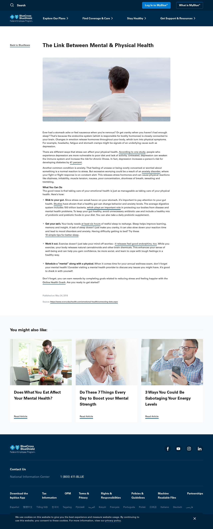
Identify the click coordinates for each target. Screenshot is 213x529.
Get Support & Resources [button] (178, 18)
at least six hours (91, 223)
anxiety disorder (151, 171)
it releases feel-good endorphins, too (136, 243)
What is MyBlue (189, 5)
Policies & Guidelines (138, 495)
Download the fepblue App (19, 495)
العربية (91, 507)
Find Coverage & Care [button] (98, 18)
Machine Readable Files (167, 495)
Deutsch (177, 507)
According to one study (132, 151)
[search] (33, 5)
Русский (80, 507)
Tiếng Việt (42, 507)
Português (129, 507)
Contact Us (18, 469)
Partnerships (195, 493)
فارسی (189, 507)
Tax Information (49, 495)
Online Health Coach (54, 282)
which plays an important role (104, 207)
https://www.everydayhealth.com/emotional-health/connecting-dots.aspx (84, 301)
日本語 (153, 507)
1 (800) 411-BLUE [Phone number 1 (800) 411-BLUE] (72, 477)
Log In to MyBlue (156, 5)
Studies (58, 203)
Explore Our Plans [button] (56, 18)
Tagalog (67, 507)
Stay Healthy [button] (137, 18)
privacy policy (113, 520)
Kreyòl (102, 507)
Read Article (20, 416)
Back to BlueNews (20, 45)
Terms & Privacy (84, 495)
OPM (68, 493)
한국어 (55, 507)
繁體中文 (27, 507)
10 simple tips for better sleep (62, 234)
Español (14, 507)
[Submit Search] (12, 5)
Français (114, 507)
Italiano (165, 507)
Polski (142, 507)
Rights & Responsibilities (111, 495)
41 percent (76, 162)
